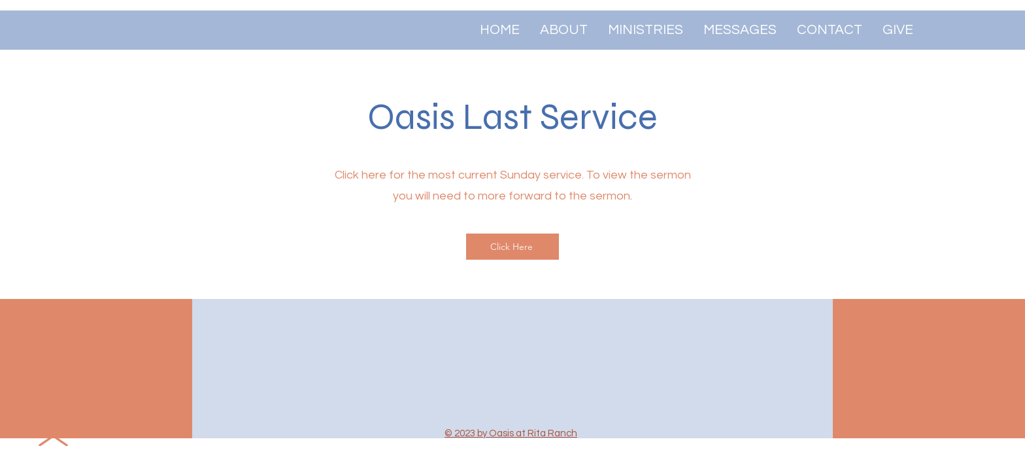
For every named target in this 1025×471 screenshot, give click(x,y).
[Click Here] (512, 247)
